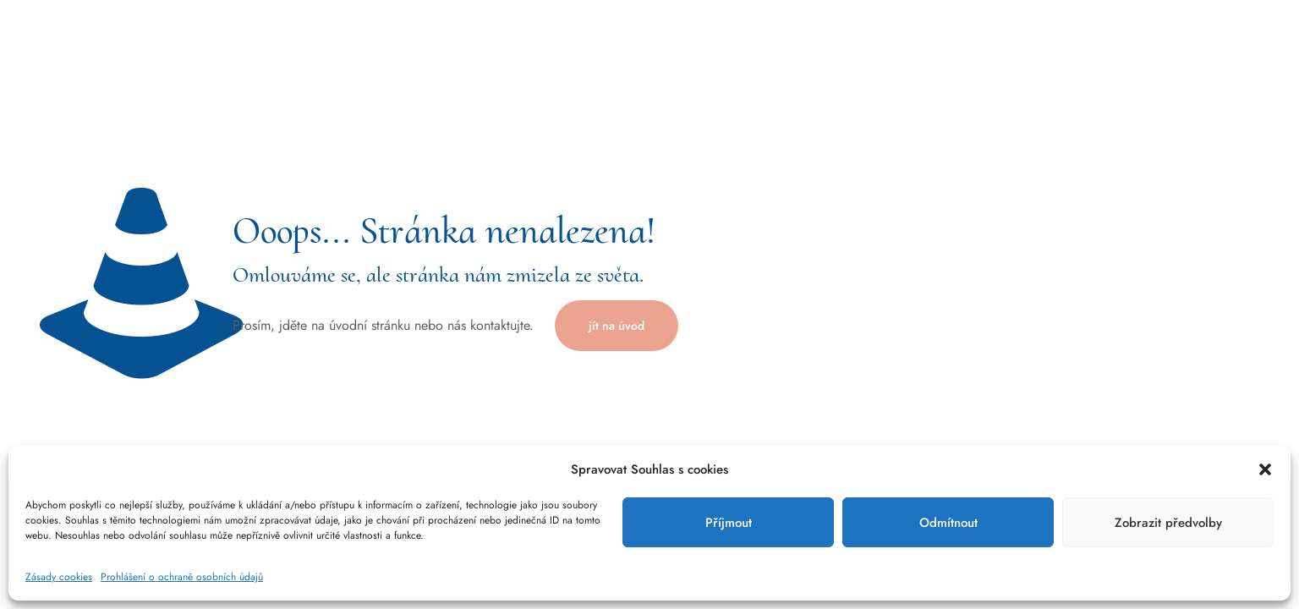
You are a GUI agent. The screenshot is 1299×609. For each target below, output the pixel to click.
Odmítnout (948, 522)
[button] (1265, 469)
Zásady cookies (58, 576)
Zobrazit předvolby (1168, 522)
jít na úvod (616, 325)
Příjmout (728, 522)
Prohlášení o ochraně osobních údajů (182, 576)
